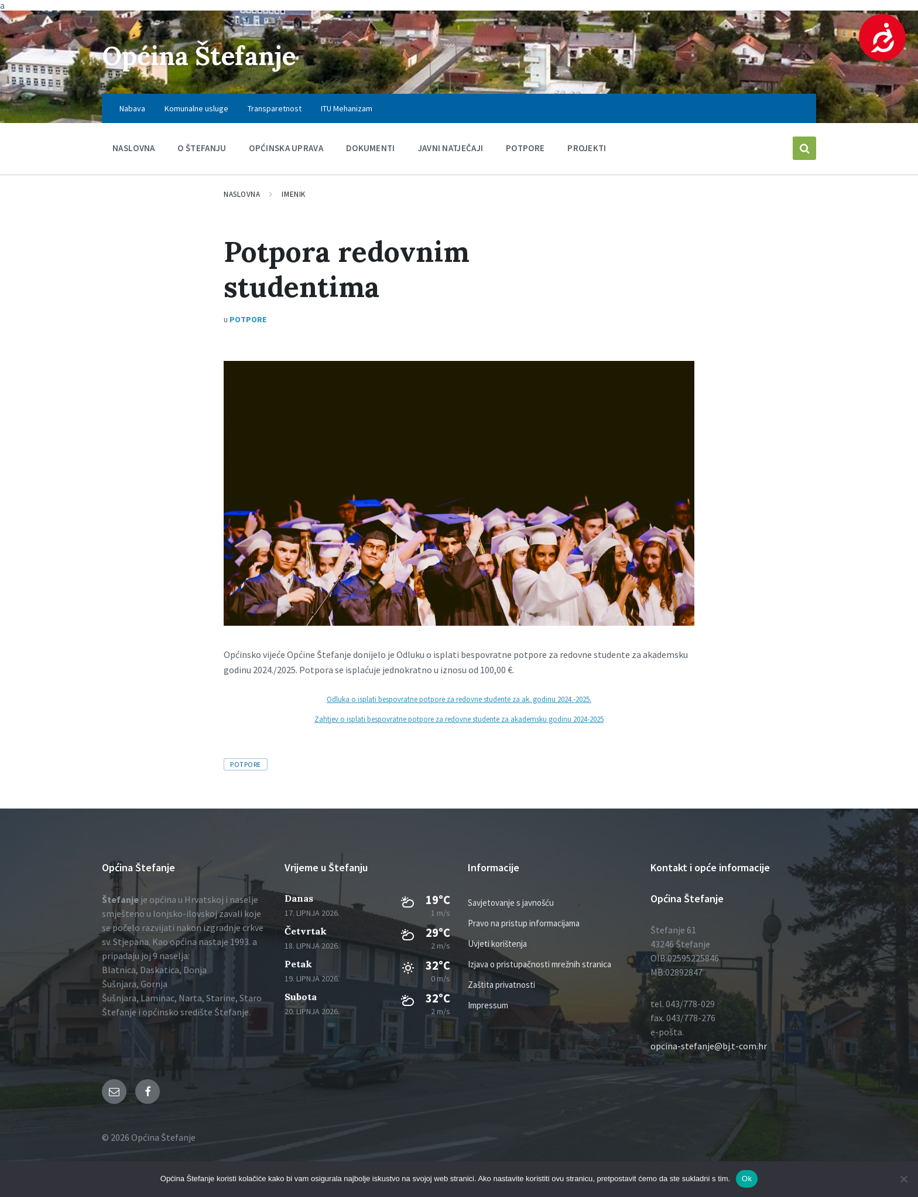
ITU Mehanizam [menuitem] (346, 108)
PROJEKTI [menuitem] (586, 148)
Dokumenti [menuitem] (370, 148)
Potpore (248, 319)
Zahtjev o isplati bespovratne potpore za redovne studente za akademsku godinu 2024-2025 (459, 719)
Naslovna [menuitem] (133, 148)
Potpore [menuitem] (525, 148)
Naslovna (242, 194)
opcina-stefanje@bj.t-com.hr (708, 1046)
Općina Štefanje (209, 55)
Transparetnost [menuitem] (275, 108)
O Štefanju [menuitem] (201, 148)
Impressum (488, 1005)
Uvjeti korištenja (497, 943)
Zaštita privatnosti (501, 984)
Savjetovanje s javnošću (511, 902)
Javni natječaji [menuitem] (451, 148)
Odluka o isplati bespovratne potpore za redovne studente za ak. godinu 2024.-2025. (459, 699)
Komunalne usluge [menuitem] (196, 108)
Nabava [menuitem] (132, 108)
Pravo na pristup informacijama (524, 923)
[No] (903, 1179)
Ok (747, 1178)
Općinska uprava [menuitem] (286, 148)
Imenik (293, 194)
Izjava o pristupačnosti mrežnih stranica (539, 964)
